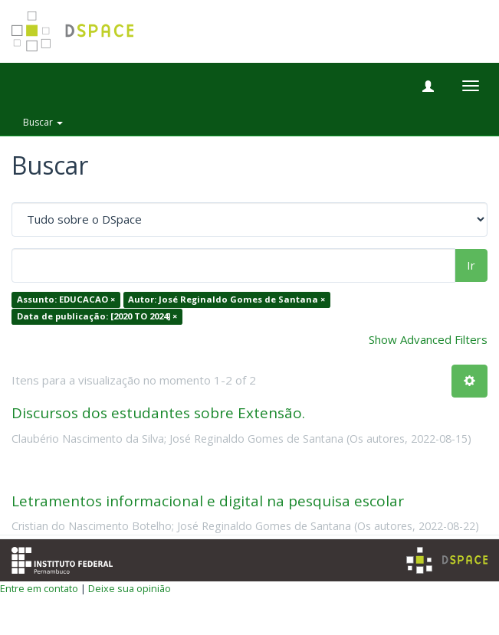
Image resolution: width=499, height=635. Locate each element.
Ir (471, 265)
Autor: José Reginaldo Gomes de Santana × (226, 300)
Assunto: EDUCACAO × (66, 300)
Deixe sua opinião (129, 588)
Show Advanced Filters (428, 339)
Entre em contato (39, 588)
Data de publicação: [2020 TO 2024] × (97, 316)
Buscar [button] (43, 122)
